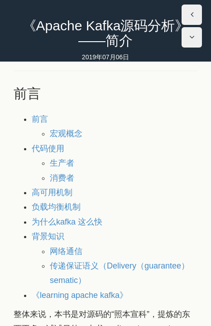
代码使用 (48, 148)
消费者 (62, 177)
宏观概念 (66, 133)
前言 (40, 119)
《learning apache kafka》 (80, 295)
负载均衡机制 (56, 206)
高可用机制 (52, 192)
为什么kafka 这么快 (67, 221)
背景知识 (48, 236)
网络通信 (66, 251)
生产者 (62, 163)
